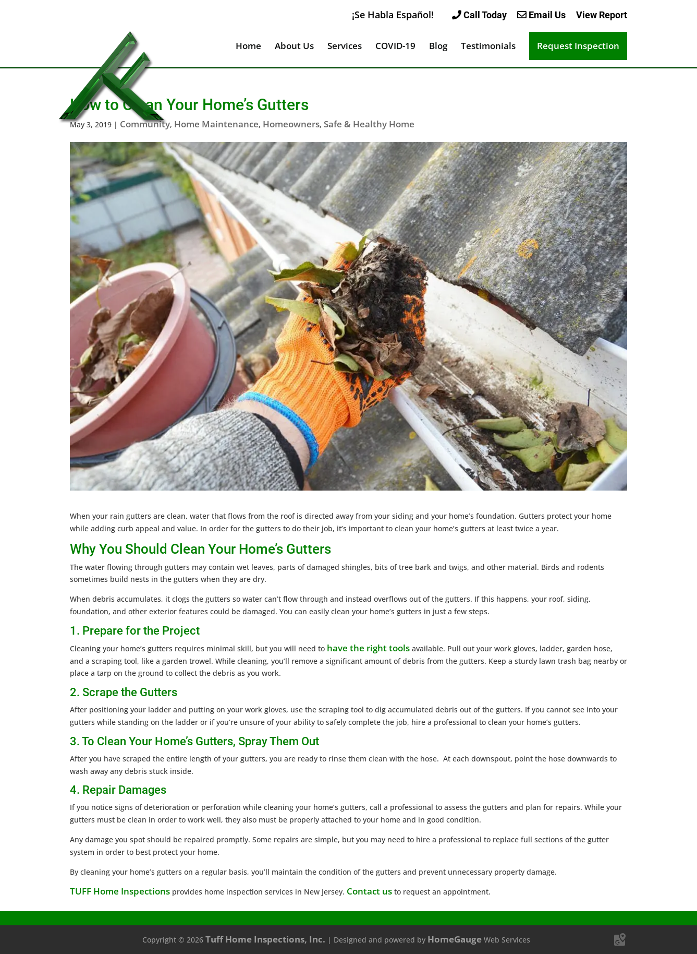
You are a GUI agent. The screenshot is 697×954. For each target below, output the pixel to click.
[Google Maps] (619, 940)
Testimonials (488, 47)
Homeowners (291, 124)
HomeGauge (454, 939)
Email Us (541, 14)
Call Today (479, 14)
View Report (601, 14)
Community (145, 124)
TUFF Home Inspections (120, 891)
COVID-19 (395, 47)
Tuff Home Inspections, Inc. (265, 939)
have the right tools (368, 648)
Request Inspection (578, 46)
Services (344, 47)
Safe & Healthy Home (369, 124)
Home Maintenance (216, 124)
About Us (294, 47)
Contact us (369, 891)
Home (248, 47)
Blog (438, 47)
